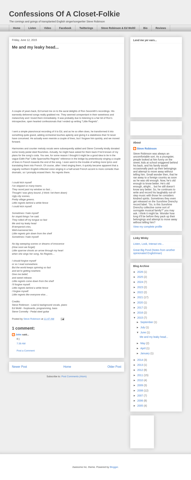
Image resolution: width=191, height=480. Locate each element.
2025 (140, 276)
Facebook (65, 28)
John (18, 334)
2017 (140, 307)
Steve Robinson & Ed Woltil (118, 28)
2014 (140, 359)
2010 (140, 380)
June (143, 332)
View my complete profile (147, 226)
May (143, 343)
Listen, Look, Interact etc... (148, 243)
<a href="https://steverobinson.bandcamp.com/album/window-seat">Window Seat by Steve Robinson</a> (154, 79)
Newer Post (19, 366)
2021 (140, 297)
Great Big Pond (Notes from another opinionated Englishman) (154, 252)
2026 (140, 271)
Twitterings (86, 28)
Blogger (114, 467)
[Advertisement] (150, 431)
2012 (140, 369)
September (147, 322)
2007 (140, 395)
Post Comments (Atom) (74, 376)
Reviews (161, 28)
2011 (140, 375)
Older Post (114, 366)
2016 (140, 312)
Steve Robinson (147, 148)
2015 (140, 317)
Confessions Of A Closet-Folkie (64, 14)
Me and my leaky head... (154, 336)
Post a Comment (26, 350)
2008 (140, 390)
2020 (140, 302)
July (143, 327)
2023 (140, 287)
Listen (32, 28)
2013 (140, 364)
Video (47, 28)
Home (16, 28)
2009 (140, 385)
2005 (140, 405)
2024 (140, 281)
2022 (140, 292)
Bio (145, 28)
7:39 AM (21, 343)
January (145, 353)
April (143, 348)
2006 (140, 400)
